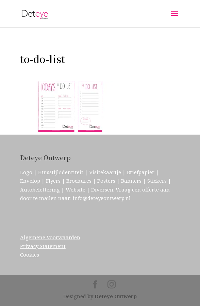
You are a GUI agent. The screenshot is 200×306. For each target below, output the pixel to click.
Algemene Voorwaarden (50, 237)
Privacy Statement (43, 246)
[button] (71, 106)
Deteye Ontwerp (116, 296)
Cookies (29, 254)
